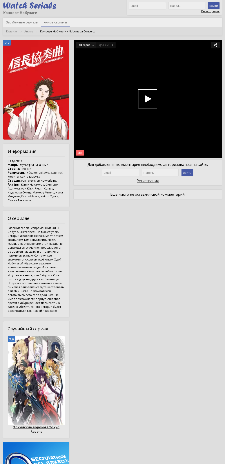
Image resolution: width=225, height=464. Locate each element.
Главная (12, 31)
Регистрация (210, 11)
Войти (213, 6)
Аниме (28, 31)
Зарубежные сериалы (22, 22)
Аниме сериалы (55, 22)
